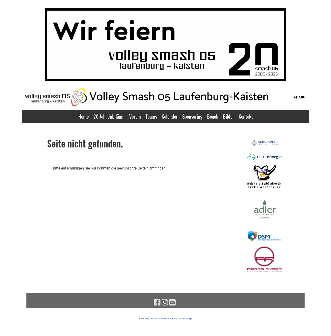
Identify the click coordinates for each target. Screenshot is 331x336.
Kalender (170, 116)
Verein (135, 116)
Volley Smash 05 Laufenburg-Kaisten (179, 97)
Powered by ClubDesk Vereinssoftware (157, 318)
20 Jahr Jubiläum (109, 116)
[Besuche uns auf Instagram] (165, 302)
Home (83, 116)
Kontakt (246, 116)
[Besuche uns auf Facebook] (157, 302)
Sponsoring (192, 116)
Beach (212, 116)
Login (299, 96)
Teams (151, 116)
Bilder (228, 116)
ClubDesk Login (185, 318)
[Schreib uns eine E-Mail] (172, 302)
